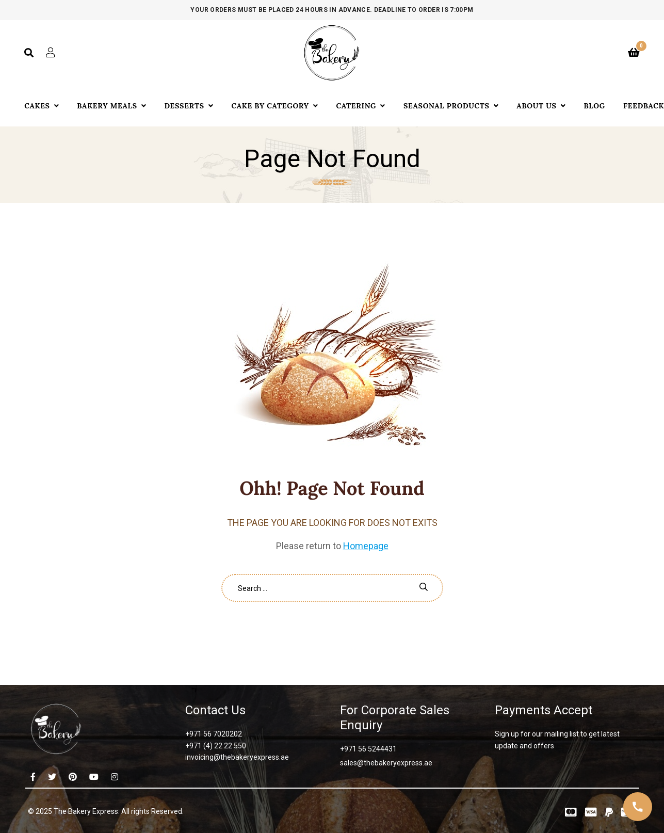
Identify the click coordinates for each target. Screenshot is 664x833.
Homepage (365, 545)
